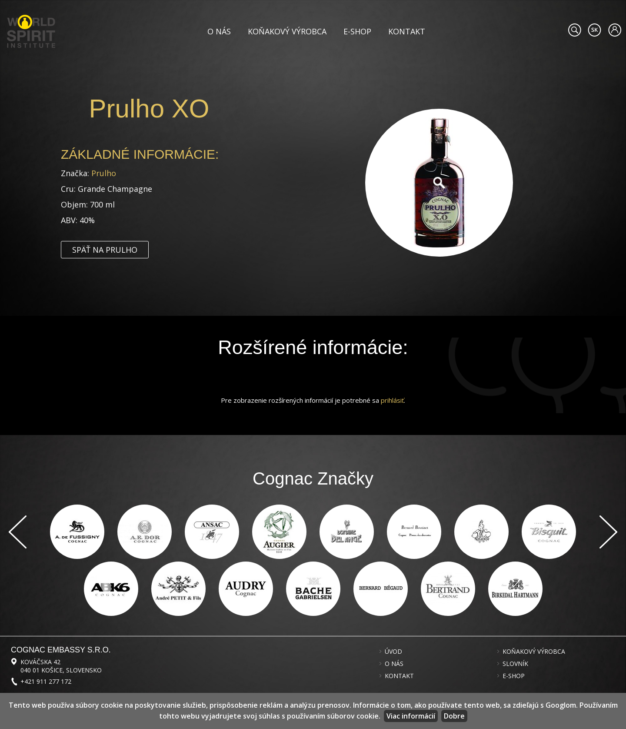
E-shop (357, 31)
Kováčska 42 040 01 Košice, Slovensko (61, 666)
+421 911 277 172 (45, 681)
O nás (219, 31)
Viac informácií (410, 716)
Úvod (393, 651)
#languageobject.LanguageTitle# (594, 30)
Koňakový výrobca (287, 31)
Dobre (454, 716)
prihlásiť (392, 400)
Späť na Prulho (104, 249)
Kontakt (406, 31)
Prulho (103, 173)
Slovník (515, 663)
